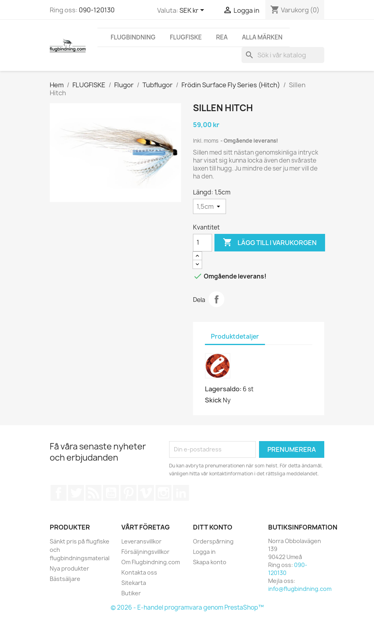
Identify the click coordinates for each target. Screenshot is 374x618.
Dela (216, 299)
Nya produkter (69, 568)
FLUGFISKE (186, 37)
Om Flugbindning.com (150, 562)
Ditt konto (212, 527)
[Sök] (283, 55)
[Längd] (209, 206)
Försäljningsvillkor (145, 551)
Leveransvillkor (141, 541)
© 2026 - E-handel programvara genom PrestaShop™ (187, 607)
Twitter (76, 493)
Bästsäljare (65, 579)
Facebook (58, 493)
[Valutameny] (193, 11)
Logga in (204, 551)
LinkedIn (181, 493)
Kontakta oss (139, 572)
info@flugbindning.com (299, 588)
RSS (93, 493)
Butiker (131, 593)
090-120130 (97, 10)
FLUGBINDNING (133, 37)
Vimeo (146, 493)
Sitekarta (133, 583)
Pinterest (128, 493)
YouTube (111, 493)
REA (222, 37)
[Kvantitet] (202, 242)
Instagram (163, 493)
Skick (213, 400)
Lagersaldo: (223, 389)
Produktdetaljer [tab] (235, 336)
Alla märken (262, 37)
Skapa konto (209, 562)
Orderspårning (213, 541)
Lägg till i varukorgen (270, 242)
